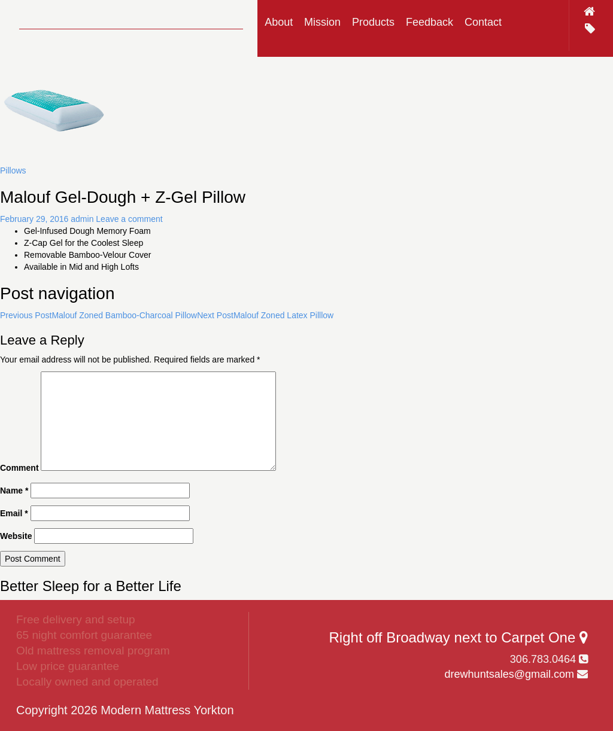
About (279, 22)
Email (14, 513)
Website (16, 536)
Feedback (429, 22)
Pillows (13, 170)
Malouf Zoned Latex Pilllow (265, 315)
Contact (483, 22)
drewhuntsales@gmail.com (509, 674)
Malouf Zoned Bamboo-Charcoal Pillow (98, 315)
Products (373, 22)
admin (82, 219)
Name (14, 490)
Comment (19, 468)
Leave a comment (129, 219)
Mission (322, 22)
